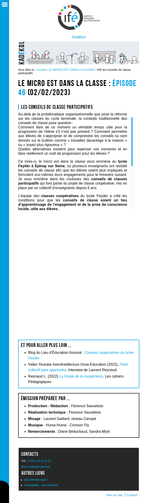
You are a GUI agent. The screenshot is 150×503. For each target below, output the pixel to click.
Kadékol (78, 37)
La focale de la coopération (81, 376)
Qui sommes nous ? (36, 479)
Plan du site (114, 495)
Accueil (41, 69)
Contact (132, 495)
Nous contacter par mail (35, 466)
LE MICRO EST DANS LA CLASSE (72, 69)
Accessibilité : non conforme (41, 485)
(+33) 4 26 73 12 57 (39, 461)
